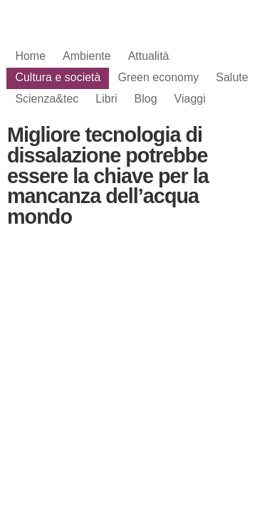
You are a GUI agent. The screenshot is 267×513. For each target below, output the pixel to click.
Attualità (148, 56)
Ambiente (87, 56)
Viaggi (190, 99)
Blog (146, 99)
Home (30, 56)
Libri (106, 99)
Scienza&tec (46, 99)
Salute (232, 77)
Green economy (158, 77)
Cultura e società (57, 77)
